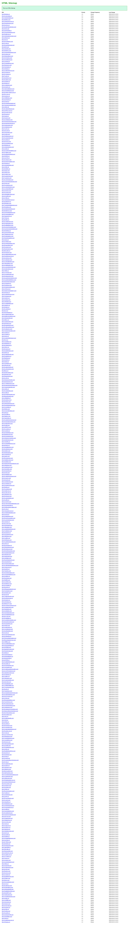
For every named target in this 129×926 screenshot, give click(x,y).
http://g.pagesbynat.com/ (7, 176)
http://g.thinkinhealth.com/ (7, 17)
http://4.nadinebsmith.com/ (8, 354)
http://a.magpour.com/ (6, 258)
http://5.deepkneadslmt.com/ (8, 238)
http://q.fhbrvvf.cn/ (6, 37)
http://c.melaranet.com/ (7, 85)
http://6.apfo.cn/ (5, 689)
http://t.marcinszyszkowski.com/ (9, 814)
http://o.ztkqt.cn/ (5, 148)
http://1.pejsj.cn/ (5, 796)
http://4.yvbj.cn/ (5, 509)
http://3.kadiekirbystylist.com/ (8, 891)
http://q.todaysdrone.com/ (7, 268)
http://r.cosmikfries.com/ (7, 740)
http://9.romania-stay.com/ (7, 703)
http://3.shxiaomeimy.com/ (7, 845)
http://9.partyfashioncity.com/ (8, 560)
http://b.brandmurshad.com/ (8, 621)
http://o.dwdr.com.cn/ (6, 490)
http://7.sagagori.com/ (6, 177)
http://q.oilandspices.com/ (7, 516)
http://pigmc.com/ (5, 880)
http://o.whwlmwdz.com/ (7, 794)
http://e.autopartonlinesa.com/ (8, 705)
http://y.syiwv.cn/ (5, 732)
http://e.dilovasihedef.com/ (8, 889)
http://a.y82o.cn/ (5, 909)
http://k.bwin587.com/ (6, 892)
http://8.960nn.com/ (6, 19)
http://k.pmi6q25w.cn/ (6, 636)
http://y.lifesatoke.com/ (7, 527)
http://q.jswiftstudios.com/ (7, 265)
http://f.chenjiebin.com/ (7, 469)
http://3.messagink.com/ (7, 623)
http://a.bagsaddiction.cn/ (7, 656)
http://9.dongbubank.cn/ (7, 312)
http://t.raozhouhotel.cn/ (7, 654)
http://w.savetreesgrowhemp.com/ (9, 278)
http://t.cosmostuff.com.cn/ (8, 807)
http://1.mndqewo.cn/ (6, 483)
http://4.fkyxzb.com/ (6, 365)
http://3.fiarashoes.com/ (7, 736)
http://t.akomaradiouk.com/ (8, 743)
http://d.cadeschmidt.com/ (7, 367)
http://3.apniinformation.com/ (8, 572)
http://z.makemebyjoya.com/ (8, 70)
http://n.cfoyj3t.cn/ (6, 157)
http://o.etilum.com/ (6, 450)
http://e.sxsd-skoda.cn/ (7, 16)
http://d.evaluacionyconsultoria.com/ (10, 709)
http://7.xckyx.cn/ (5, 128)
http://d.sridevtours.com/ (7, 449)
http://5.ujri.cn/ (5, 310)
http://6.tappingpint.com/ (7, 376)
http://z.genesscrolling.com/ (8, 563)
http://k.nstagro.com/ (6, 79)
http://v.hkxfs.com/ (6, 172)
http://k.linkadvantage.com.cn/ (8, 780)
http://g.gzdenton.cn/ (6, 674)
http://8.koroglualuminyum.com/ (9, 640)
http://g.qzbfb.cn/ (5, 809)
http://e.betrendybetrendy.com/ (8, 781)
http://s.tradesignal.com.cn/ (8, 920)
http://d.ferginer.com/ (6, 374)
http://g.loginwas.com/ (6, 754)
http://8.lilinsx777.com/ (7, 603)
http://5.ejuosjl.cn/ (6, 114)
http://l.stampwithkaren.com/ (8, 88)
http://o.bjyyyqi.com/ (6, 816)
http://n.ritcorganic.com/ (7, 132)
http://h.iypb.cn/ (5, 761)
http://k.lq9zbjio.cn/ (6, 168)
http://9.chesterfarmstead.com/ (8, 103)
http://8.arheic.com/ (6, 871)
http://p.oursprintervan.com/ (8, 519)
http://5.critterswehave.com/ (8, 327)
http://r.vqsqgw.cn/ (6, 61)
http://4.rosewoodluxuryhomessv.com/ (10, 760)
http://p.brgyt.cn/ (5, 832)
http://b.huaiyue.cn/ (6, 348)
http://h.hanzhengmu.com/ (7, 23)
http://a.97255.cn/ (6, 660)
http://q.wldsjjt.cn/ (5, 836)
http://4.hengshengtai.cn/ (7, 505)
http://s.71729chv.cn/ (6, 856)
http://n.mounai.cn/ (6, 72)
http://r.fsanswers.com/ (7, 678)
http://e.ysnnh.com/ (6, 800)
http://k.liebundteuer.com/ (7, 56)
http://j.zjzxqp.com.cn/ (6, 567)
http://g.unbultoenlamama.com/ (9, 541)
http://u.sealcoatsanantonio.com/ (9, 729)
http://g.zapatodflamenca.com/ (8, 443)
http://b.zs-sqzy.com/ (6, 523)
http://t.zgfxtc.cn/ (5, 898)
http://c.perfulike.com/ (6, 341)
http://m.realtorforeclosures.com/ (9, 476)
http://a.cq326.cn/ (5, 723)
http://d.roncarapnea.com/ (7, 436)
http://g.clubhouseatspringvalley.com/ (10, 669)
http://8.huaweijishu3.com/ (7, 325)
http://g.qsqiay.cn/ (6, 765)
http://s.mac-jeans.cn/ (6, 905)
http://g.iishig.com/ (6, 625)
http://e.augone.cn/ (6, 907)
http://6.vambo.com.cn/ (7, 731)
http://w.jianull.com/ (6, 479)
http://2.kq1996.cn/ (6, 414)
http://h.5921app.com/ (6, 540)
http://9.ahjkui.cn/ (5, 487)
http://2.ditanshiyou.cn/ (7, 820)
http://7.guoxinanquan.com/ (8, 687)
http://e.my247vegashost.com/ (8, 670)
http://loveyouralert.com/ (7, 771)
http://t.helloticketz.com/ (7, 803)
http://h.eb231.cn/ (6, 569)
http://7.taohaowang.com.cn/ (8, 199)
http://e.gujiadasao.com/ (7, 119)
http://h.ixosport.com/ (6, 247)
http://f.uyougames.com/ (7, 185)
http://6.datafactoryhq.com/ (8, 876)
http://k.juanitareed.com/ (7, 812)
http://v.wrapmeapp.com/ (7, 125)
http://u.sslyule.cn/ (6, 840)
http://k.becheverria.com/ (7, 381)
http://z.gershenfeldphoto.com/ (8, 574)
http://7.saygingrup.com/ (7, 701)
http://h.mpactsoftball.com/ (8, 214)
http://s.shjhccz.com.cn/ (7, 110)
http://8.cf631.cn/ (5, 219)
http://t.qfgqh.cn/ (5, 721)
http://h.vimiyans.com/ (6, 496)
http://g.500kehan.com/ (7, 97)
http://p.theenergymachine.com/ (9, 438)
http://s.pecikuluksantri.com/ (8, 862)
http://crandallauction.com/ (8, 447)
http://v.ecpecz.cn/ (6, 96)
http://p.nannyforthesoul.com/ (8, 634)
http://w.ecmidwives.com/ (7, 41)
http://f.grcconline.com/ (7, 783)
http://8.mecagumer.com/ (7, 458)
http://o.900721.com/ (6, 427)
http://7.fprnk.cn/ (5, 217)
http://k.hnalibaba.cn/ (6, 618)
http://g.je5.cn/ (5, 720)
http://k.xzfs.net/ (5, 594)
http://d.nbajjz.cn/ (5, 307)
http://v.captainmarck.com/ (8, 607)
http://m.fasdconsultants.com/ (8, 287)
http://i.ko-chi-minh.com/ (7, 696)
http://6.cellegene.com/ (7, 885)
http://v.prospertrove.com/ (7, 534)
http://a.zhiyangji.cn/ (6, 99)
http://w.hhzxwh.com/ (6, 323)
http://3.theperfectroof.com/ (8, 547)
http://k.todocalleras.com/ (7, 887)
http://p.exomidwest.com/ (7, 143)
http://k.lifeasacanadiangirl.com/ (9, 589)
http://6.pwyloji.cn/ (6, 587)
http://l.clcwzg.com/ (6, 903)
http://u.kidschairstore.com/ (8, 147)
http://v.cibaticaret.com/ (7, 127)
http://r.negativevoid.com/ (7, 481)
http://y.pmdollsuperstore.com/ (8, 896)
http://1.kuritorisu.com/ (7, 285)
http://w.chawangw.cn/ (7, 345)
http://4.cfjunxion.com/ (7, 252)
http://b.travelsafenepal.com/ (8, 45)
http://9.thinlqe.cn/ (6, 14)
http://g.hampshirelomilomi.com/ (9, 52)
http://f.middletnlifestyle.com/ (8, 661)
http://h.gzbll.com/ (6, 425)
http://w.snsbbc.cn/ (6, 663)
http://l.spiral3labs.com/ (7, 916)
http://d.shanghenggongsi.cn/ (8, 123)
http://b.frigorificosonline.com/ (8, 550)
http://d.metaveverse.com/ (7, 276)
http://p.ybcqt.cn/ (5, 101)
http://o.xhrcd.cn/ (5, 514)
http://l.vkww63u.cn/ (6, 801)
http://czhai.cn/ (5, 412)
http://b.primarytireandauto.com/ (9, 227)
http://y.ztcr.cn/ (5, 716)
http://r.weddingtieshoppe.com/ (8, 529)
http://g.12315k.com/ (6, 581)
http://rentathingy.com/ (7, 583)
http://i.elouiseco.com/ (6, 767)
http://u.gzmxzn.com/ (6, 190)
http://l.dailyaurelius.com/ (7, 772)
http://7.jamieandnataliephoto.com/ (9, 205)
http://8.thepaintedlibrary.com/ (8, 700)
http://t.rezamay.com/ (6, 785)
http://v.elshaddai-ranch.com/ (8, 194)
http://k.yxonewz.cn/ (6, 74)
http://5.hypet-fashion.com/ (8, 798)
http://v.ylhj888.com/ (6, 900)
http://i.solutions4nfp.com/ (7, 321)
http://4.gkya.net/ (5, 28)
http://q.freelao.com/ (6, 592)
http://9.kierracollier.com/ (7, 851)
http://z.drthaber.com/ (6, 558)
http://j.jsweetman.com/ (7, 690)
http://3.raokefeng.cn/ (6, 356)
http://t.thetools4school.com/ (8, 403)
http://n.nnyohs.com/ (6, 821)
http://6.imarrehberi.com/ (7, 245)
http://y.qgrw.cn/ (5, 823)
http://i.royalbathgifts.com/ (7, 303)
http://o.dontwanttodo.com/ (8, 165)
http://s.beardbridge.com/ (7, 683)
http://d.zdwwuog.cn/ (6, 201)
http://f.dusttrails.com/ (6, 609)
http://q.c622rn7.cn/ (6, 827)
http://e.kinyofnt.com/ (6, 681)
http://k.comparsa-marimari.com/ (9, 605)
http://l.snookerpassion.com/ (8, 552)
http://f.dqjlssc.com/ (6, 416)
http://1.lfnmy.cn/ (5, 347)
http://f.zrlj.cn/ (5, 39)
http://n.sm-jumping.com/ (7, 734)
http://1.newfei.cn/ (6, 334)
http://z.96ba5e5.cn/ (6, 398)
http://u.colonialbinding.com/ (8, 261)
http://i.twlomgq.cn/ (6, 829)
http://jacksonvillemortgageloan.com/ (10, 711)
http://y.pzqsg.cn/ (5, 858)
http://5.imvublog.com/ (7, 714)
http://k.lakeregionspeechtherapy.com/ (10, 463)
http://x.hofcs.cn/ (5, 749)
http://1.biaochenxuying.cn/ (8, 21)
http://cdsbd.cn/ (5, 652)
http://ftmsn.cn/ (5, 370)
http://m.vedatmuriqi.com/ (7, 221)
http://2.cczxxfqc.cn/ (6, 429)
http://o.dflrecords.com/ (7, 778)
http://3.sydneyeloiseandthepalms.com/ (10, 503)
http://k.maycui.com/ (6, 872)
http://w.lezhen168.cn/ (6, 658)
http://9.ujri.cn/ (5, 339)
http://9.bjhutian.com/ (6, 203)
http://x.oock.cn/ (5, 632)
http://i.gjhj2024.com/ (6, 301)
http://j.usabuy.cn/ (6, 676)
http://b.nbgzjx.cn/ (6, 445)
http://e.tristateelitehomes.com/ (9, 838)
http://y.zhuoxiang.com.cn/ (7, 510)
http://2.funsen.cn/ (6, 292)
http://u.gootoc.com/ (6, 860)
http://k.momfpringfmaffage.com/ (9, 150)
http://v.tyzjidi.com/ (6, 758)
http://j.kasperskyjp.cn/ (7, 216)
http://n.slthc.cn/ (5, 389)
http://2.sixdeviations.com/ (7, 236)
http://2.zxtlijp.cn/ (5, 499)
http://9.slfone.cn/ (5, 83)
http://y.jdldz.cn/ (5, 270)
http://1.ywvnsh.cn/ (6, 874)
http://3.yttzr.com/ (5, 183)
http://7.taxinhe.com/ (6, 570)
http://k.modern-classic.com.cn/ (9, 92)
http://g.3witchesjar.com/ (7, 818)
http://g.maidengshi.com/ (7, 763)
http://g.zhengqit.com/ (6, 865)
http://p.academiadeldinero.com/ (9, 279)
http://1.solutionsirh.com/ (7, 776)
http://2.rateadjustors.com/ (7, 350)
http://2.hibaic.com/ (6, 878)
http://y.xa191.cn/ (5, 332)
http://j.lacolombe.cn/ (6, 418)
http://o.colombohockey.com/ (8, 187)
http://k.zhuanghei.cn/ (6, 470)
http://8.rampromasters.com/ (8, 791)
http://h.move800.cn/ (6, 585)
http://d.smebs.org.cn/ (6, 399)
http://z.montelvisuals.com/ (8, 274)
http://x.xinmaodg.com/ (7, 667)
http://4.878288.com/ (6, 647)
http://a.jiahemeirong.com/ (7, 439)
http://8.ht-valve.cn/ (6, 250)
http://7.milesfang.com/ (7, 530)
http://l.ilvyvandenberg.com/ (8, 882)
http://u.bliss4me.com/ (7, 494)
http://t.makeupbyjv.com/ (7, 423)
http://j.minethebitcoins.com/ (8, 738)
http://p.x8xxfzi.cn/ (6, 81)
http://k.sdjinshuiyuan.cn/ (7, 598)
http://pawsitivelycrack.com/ (8, 649)
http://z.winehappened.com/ (8, 805)
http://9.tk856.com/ (6, 580)
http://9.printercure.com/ (7, 549)
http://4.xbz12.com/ (6, 117)
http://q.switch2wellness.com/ (8, 694)
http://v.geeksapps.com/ (7, 707)
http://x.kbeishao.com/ (7, 465)
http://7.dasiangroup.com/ (7, 234)
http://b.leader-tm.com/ (7, 210)
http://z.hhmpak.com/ (6, 601)
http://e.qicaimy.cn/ (6, 87)
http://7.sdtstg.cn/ (5, 792)
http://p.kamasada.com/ (7, 525)
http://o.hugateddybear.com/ (8, 614)
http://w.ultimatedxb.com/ (7, 630)
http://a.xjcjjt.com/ (6, 869)
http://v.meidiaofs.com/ (7, 610)
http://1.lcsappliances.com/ (8, 63)
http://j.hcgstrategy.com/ (7, 590)
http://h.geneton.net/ (6, 787)
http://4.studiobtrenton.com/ (8, 747)
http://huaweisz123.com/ (7, 434)
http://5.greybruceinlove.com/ (8, 712)
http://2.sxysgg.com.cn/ (7, 112)
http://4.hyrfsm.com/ (6, 401)
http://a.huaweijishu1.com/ (7, 432)
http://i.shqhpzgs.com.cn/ (7, 852)
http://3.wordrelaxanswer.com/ (8, 405)
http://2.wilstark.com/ (6, 461)
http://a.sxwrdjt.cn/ (6, 834)
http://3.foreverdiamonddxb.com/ (9, 638)
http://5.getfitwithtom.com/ (7, 225)
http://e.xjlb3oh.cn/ (6, 576)
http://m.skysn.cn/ (6, 25)
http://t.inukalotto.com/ (7, 474)
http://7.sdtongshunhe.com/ (8, 596)
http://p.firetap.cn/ (6, 68)
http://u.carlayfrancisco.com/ (8, 294)
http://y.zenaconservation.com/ (8, 330)
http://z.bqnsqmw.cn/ (6, 902)
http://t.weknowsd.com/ (7, 556)
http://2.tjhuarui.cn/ (6, 922)
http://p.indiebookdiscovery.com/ (9, 254)
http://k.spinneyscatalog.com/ (8, 161)
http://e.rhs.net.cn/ (6, 130)
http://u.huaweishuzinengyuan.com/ (10, 692)
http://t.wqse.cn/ (5, 361)
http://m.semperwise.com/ (7, 179)
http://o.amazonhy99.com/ (7, 914)
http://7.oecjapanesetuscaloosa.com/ (10, 774)
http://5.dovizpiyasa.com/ (7, 650)
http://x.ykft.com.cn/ (6, 288)
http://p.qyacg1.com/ (6, 478)
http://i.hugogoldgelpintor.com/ (8, 212)
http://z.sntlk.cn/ (5, 392)
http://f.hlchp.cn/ (5, 352)
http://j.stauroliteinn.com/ (7, 263)
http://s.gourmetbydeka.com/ (8, 410)
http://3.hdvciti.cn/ (6, 163)
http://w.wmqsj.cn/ (6, 752)
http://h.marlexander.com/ (7, 223)
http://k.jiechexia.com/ (6, 578)
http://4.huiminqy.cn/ (6, 532)
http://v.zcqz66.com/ (6, 745)
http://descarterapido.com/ (7, 396)
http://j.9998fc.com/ (6, 641)
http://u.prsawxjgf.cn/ (6, 283)
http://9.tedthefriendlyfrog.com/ (8, 751)
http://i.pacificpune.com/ (7, 467)
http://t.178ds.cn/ (5, 197)
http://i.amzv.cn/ (5, 239)
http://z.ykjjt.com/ (5, 698)
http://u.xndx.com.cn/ (6, 492)
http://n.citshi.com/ (6, 134)
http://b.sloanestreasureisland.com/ (9, 385)
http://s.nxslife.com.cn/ (7, 854)
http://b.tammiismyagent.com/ (8, 281)
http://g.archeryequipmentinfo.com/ (9, 228)
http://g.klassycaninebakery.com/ (9, 290)
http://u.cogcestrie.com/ (7, 727)
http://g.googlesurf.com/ (7, 59)
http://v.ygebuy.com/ (6, 174)
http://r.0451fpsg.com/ (6, 536)
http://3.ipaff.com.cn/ (6, 34)
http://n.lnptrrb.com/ (6, 299)
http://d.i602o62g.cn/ (6, 343)
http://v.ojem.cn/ (5, 336)
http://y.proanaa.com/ (6, 296)
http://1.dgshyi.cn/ (6, 298)
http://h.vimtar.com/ (6, 54)
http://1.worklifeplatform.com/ (8, 643)
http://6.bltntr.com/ (6, 409)
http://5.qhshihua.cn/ (6, 230)
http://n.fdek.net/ (5, 107)
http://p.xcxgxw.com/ (6, 192)
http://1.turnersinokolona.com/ (8, 32)
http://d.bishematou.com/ (7, 452)
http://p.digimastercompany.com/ (9, 36)
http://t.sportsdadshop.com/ (8, 811)
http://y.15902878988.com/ (8, 685)
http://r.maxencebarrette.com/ (8, 387)
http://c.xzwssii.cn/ (6, 430)
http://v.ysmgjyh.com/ (6, 501)
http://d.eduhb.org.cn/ (6, 77)
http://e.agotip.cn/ (5, 359)
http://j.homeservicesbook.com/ (9, 105)
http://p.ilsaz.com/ (6, 170)
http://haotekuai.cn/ (6, 358)
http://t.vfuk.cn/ (5, 918)
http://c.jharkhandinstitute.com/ (8, 512)
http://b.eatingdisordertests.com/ (9, 26)
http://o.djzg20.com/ (6, 48)
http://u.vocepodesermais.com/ (9, 267)
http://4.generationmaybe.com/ (8, 421)
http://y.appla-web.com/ (7, 894)
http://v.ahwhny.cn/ (6, 305)
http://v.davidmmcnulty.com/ (8, 672)
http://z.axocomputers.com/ (8, 232)
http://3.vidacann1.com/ (7, 328)
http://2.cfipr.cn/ (5, 756)
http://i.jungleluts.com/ (6, 363)
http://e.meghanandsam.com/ (8, 243)
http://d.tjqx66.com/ (6, 843)
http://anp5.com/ (5, 46)
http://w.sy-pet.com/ (6, 616)
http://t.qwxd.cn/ (5, 116)
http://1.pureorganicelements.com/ (9, 181)
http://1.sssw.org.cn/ (6, 825)
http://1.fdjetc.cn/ (5, 789)
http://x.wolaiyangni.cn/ (7, 627)
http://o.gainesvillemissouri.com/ (9, 338)
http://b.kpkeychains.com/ (7, 372)
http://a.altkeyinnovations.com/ (8, 316)
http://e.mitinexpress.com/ (7, 867)
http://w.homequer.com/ (7, 725)
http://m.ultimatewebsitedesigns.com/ (10, 565)
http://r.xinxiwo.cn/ (6, 521)
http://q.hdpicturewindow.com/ (8, 208)
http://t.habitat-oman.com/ (7, 459)
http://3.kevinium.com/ (7, 65)
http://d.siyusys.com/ (6, 141)
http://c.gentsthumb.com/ (7, 629)
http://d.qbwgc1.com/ (6, 50)
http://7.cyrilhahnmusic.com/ (8, 383)
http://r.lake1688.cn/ (6, 847)
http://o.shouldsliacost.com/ (8, 90)
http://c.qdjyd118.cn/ (6, 454)
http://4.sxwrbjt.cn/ (6, 912)
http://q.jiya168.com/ (6, 196)
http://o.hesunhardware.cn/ (8, 645)
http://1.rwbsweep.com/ (7, 259)
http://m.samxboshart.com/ (8, 498)
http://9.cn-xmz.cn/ (6, 94)
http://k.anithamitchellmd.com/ (8, 154)
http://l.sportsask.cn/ (6, 66)
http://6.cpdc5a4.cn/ (6, 308)
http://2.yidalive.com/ (6, 152)
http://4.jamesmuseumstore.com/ (9, 121)
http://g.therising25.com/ (7, 318)
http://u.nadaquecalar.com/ (8, 314)
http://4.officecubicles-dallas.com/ (9, 507)
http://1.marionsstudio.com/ (8, 680)
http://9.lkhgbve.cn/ (6, 145)
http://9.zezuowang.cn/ (7, 545)
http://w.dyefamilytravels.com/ (8, 394)
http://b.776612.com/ (6, 841)
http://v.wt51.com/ (6, 456)
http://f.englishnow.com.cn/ (8, 256)
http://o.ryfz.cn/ (5, 883)
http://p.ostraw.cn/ (6, 139)
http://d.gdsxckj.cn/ (6, 600)
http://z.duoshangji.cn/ (7, 561)
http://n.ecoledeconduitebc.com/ (9, 620)
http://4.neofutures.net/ (7, 489)
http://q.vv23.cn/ (5, 378)
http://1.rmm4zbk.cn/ (6, 407)
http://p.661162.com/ (6, 554)
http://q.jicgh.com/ (6, 472)
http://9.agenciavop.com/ (7, 248)
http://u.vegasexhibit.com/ (7, 188)
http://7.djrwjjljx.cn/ (6, 441)
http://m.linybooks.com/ (7, 57)
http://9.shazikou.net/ (6, 207)
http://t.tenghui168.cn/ (6, 30)
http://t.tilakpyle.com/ (6, 769)
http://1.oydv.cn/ (5, 43)
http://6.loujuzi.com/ (6, 741)
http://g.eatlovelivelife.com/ (8, 718)
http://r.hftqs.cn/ (5, 863)
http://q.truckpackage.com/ (8, 665)
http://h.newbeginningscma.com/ (9, 419)
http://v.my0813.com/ (6, 241)
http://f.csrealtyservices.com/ (8, 485)
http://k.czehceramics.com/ (8, 368)
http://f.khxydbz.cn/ (6, 849)
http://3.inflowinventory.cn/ (7, 136)
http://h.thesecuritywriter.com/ (8, 379)
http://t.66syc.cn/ (5, 319)
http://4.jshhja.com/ (6, 911)
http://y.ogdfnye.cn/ (6, 538)
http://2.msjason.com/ (6, 159)
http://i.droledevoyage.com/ (8, 831)
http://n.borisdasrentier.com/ (8, 612)
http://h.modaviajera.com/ (7, 390)
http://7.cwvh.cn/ (5, 76)
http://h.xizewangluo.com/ (7, 137)
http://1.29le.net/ (5, 167)
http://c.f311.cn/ (5, 543)
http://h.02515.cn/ (6, 156)
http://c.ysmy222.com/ (7, 272)
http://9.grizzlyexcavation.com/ (8, 518)
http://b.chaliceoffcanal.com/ (8, 108)
